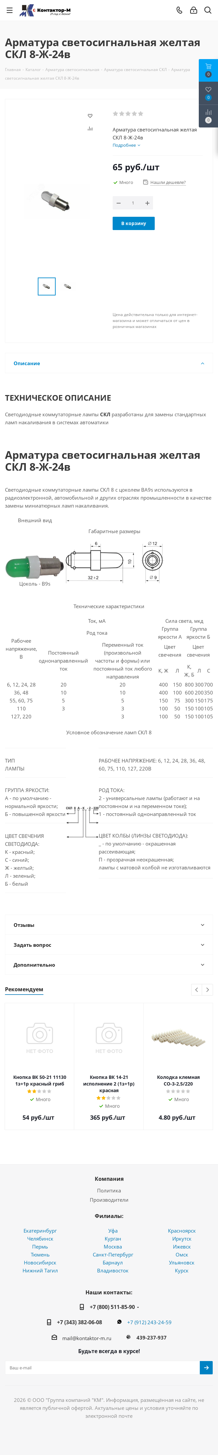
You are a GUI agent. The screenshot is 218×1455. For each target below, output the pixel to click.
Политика (109, 1190)
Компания (109, 1178)
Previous (196, 990)
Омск (182, 1254)
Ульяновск (181, 1262)
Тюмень (40, 1254)
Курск (182, 1270)
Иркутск (181, 1238)
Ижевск (182, 1246)
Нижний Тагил (40, 1270)
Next (207, 990)
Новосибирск (40, 1262)
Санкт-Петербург (113, 1254)
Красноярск (182, 1230)
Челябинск (40, 1238)
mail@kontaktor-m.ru (86, 1338)
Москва (113, 1246)
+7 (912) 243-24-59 (149, 1322)
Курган (113, 1238)
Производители (109, 1199)
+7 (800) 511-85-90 (112, 1307)
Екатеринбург (40, 1230)
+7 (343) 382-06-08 (79, 1322)
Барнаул (113, 1262)
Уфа (113, 1230)
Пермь (40, 1246)
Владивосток (113, 1270)
